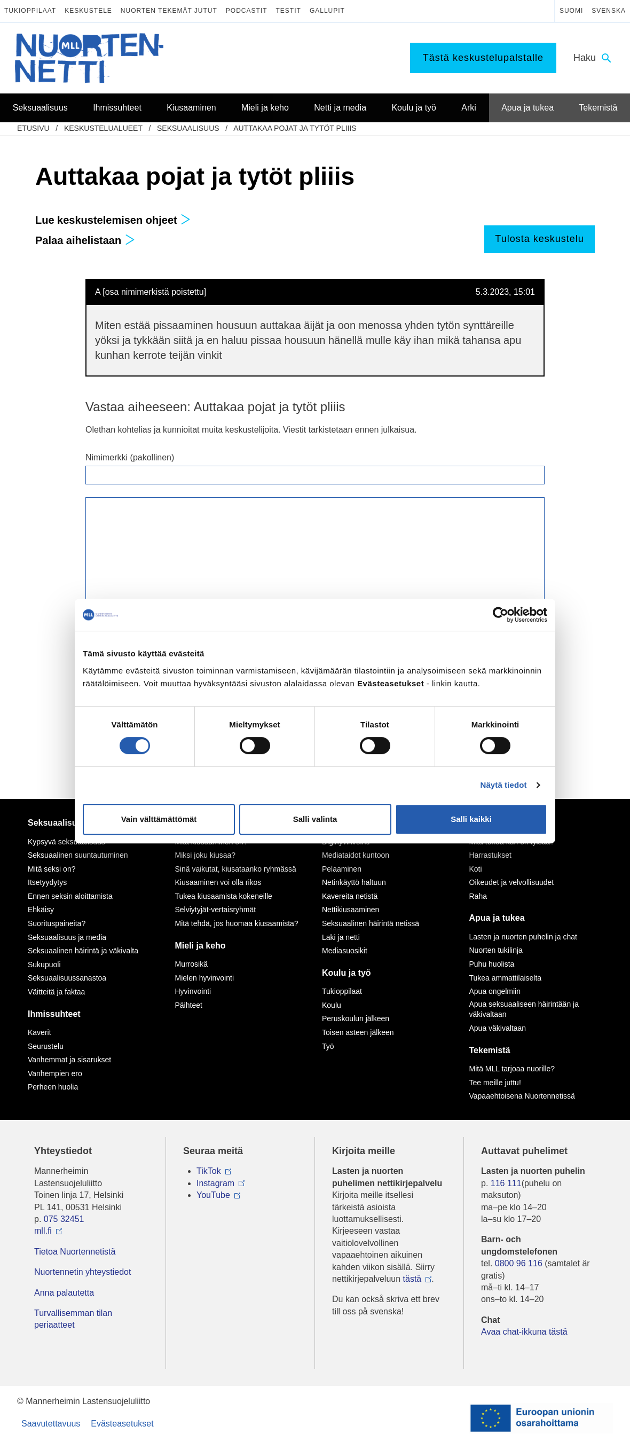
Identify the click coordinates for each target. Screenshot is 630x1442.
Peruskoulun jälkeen (355, 1018)
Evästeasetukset (122, 1423)
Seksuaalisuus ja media (67, 937)
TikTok (208, 1170)
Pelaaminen (341, 869)
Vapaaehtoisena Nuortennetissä (522, 1096)
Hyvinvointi (193, 991)
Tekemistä (489, 1050)
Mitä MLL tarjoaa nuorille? (512, 1068)
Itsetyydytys (47, 882)
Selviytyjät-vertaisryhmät (215, 909)
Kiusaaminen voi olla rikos (218, 882)
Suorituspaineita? (56, 923)
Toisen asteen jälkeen (358, 1032)
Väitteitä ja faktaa (56, 992)
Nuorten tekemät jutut (169, 10)
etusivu (33, 128)
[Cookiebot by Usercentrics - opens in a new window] (500, 615)
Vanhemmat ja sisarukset (69, 1059)
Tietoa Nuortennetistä (74, 1251)
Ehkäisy (41, 909)
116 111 (506, 1183)
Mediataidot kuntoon (355, 855)
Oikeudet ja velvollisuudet (511, 882)
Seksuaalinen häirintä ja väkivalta (83, 950)
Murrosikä (191, 964)
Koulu (331, 1005)
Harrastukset (490, 855)
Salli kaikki (471, 819)
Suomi (571, 10)
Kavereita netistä (349, 896)
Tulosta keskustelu (539, 238)
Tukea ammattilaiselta (505, 978)
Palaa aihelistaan (85, 240)
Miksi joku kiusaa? (205, 855)
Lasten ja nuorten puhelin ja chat (523, 936)
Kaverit (39, 1032)
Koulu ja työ (346, 972)
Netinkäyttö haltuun (354, 882)
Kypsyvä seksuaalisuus (66, 841)
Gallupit (327, 10)
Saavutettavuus (50, 1423)
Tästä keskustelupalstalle (483, 57)
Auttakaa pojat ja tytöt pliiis (295, 128)
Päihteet (188, 1005)
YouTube (213, 1195)
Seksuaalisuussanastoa (67, 978)
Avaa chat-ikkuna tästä (524, 1331)
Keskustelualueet (103, 128)
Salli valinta (315, 819)
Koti (475, 869)
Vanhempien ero (55, 1073)
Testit (288, 10)
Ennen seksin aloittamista (70, 896)
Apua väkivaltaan (497, 1028)
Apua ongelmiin (495, 991)
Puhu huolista (492, 964)
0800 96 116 (518, 1263)
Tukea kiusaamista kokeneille (223, 896)
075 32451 (64, 1219)
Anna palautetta (64, 1292)
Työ (328, 1046)
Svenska (609, 10)
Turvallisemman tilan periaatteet (73, 1318)
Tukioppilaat (30, 10)
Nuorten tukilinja (496, 950)
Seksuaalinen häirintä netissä (370, 923)
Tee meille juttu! (495, 1082)
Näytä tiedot (504, 784)
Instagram (215, 1183)
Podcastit (246, 10)
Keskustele (88, 10)
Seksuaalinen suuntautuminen (78, 855)
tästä (412, 1278)
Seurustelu (46, 1046)
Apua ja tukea (497, 917)
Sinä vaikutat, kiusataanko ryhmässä (235, 869)
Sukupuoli (44, 964)
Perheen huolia (53, 1087)
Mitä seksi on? (51, 869)
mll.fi (43, 1230)
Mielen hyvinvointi (204, 978)
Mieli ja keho (200, 945)
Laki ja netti (341, 937)
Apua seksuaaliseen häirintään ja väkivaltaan (524, 1009)
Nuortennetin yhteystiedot (82, 1271)
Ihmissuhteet (54, 1013)
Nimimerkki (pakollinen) (129, 457)
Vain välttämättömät (159, 819)
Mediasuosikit (344, 950)
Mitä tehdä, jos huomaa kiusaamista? (236, 923)
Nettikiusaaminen (350, 909)
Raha (478, 896)
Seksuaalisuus (188, 128)
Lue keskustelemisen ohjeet (113, 220)
